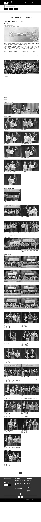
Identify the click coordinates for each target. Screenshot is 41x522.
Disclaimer (5, 499)
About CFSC (29, 480)
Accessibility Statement (11, 499)
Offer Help (15, 8)
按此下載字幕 (6, 97)
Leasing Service (29, 484)
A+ (32, 2)
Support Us (6, 8)
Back (20, 472)
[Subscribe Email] (6, 485)
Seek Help (11, 8)
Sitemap (28, 491)
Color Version (6, 3)
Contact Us (29, 490)
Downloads (29, 487)
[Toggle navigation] (36, 6)
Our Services (29, 483)
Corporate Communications (31, 486)
